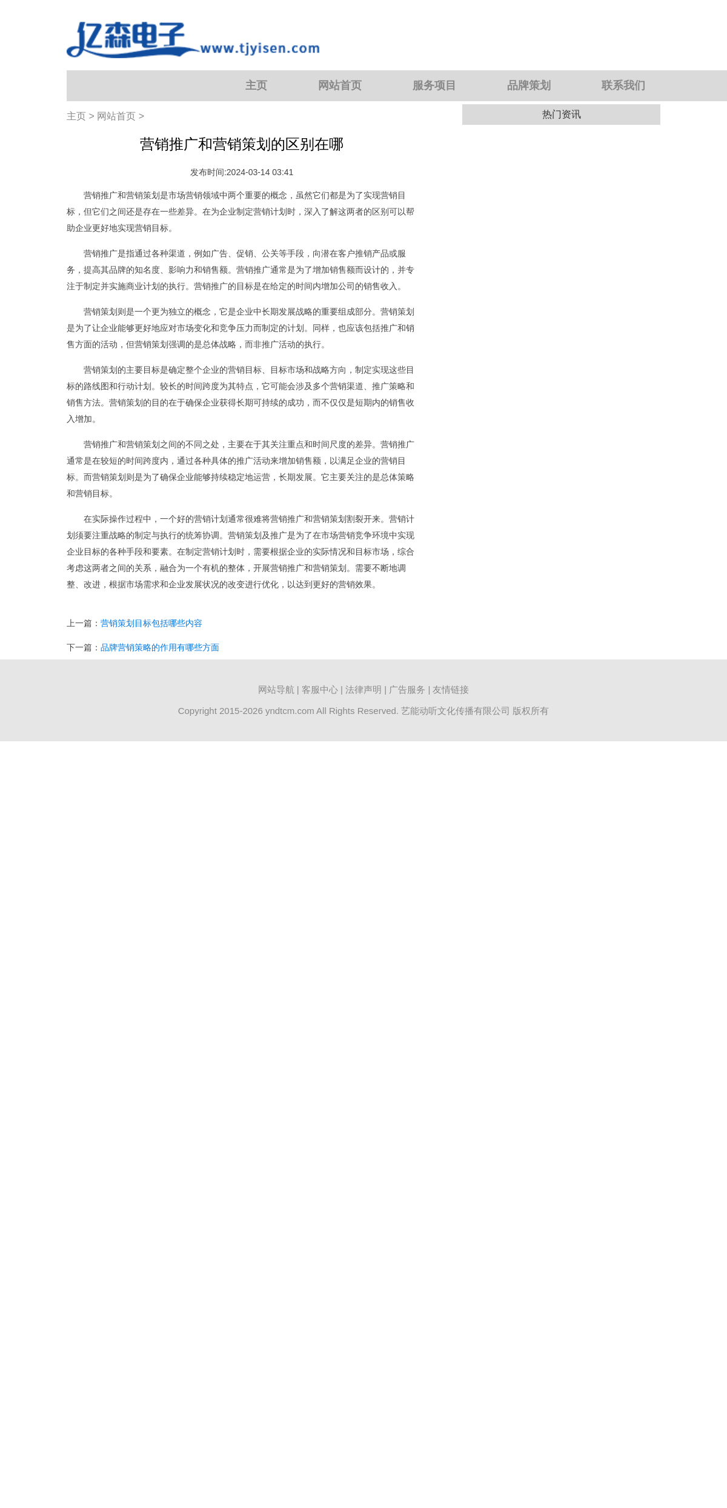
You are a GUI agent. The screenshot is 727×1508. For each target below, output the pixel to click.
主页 (256, 85)
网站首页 (340, 85)
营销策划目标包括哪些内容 (151, 623)
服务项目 (434, 85)
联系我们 (623, 85)
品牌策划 (529, 85)
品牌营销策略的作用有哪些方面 (160, 647)
